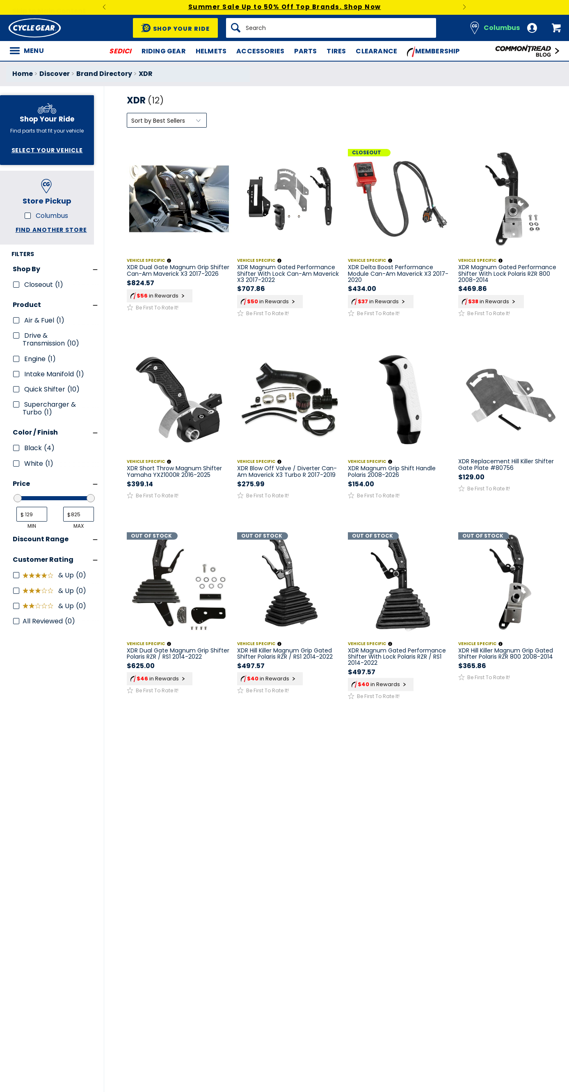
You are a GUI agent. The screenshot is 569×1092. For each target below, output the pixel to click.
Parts (305, 51)
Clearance (376, 51)
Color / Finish (35, 432)
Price (21, 483)
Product (27, 304)
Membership (433, 51)
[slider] (18, 498)
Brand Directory (104, 73)
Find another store (51, 230)
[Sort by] (167, 120)
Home (22, 73)
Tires (336, 51)
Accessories (260, 51)
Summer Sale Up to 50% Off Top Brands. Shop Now (284, 6)
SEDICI (120, 51)
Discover (54, 73)
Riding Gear (164, 51)
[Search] (331, 28)
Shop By (26, 269)
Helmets (211, 51)
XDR (146, 73)
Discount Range (41, 539)
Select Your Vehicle (47, 150)
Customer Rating (43, 559)
